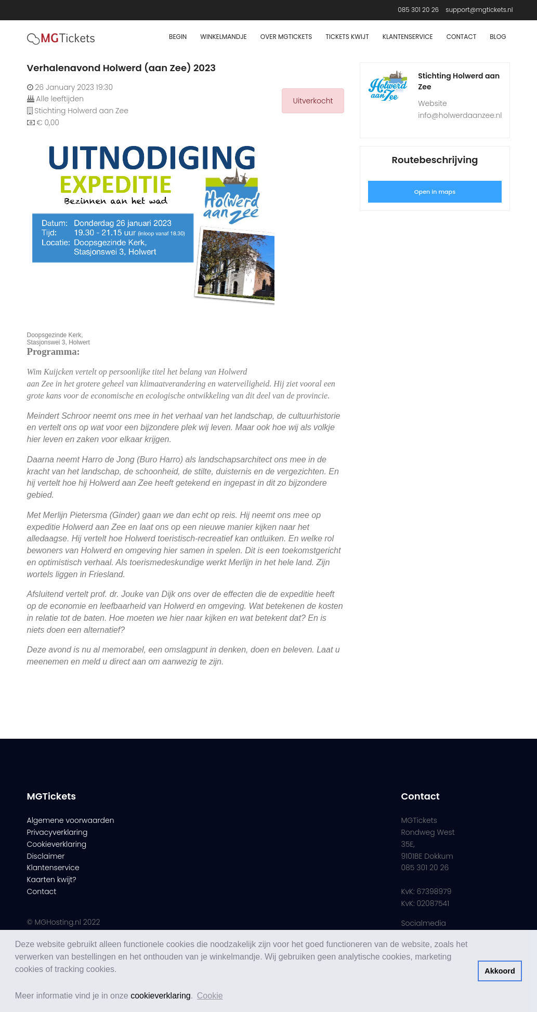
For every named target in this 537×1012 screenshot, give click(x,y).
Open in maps (434, 192)
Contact (461, 36)
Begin (178, 36)
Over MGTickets (286, 36)
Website (432, 103)
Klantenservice (408, 36)
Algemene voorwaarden (70, 820)
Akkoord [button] (499, 971)
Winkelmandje (223, 36)
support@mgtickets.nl (479, 9)
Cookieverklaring (57, 844)
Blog (498, 36)
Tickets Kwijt (347, 36)
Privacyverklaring (57, 832)
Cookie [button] (210, 995)
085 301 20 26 (418, 9)
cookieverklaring (160, 995)
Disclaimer (46, 856)
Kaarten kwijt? (51, 879)
